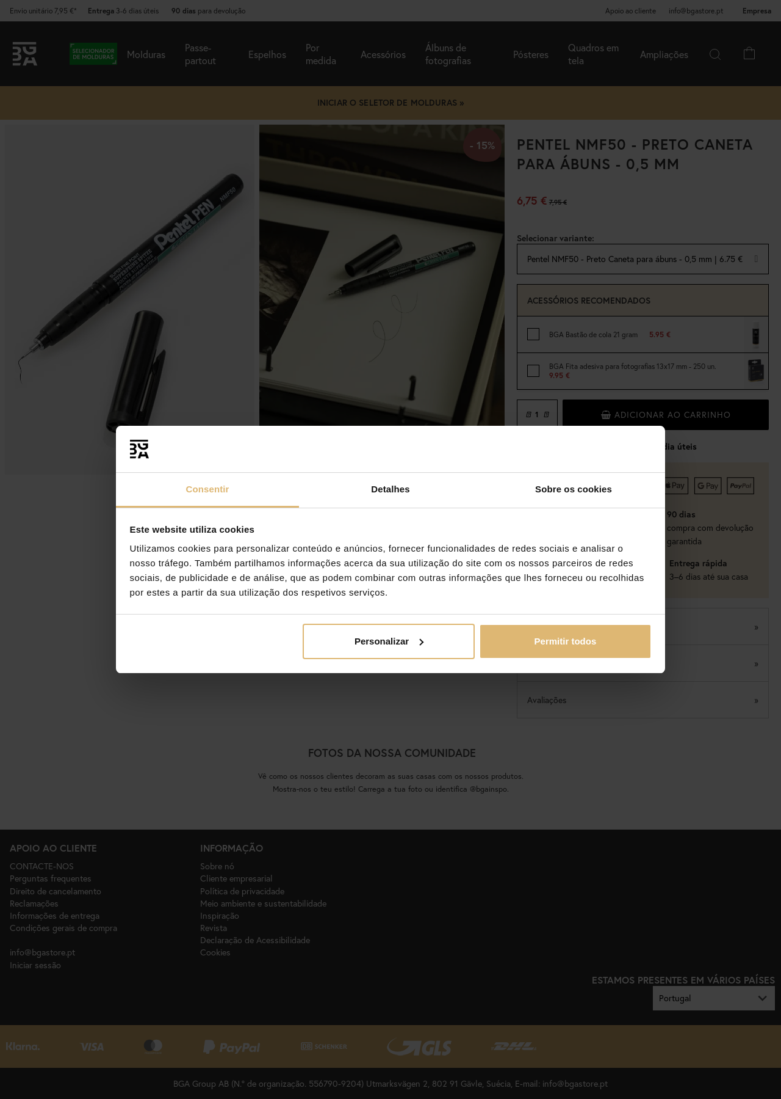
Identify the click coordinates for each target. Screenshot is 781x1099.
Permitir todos (565, 641)
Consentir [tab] (207, 489)
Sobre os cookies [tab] (573, 489)
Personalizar (389, 641)
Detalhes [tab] (390, 489)
